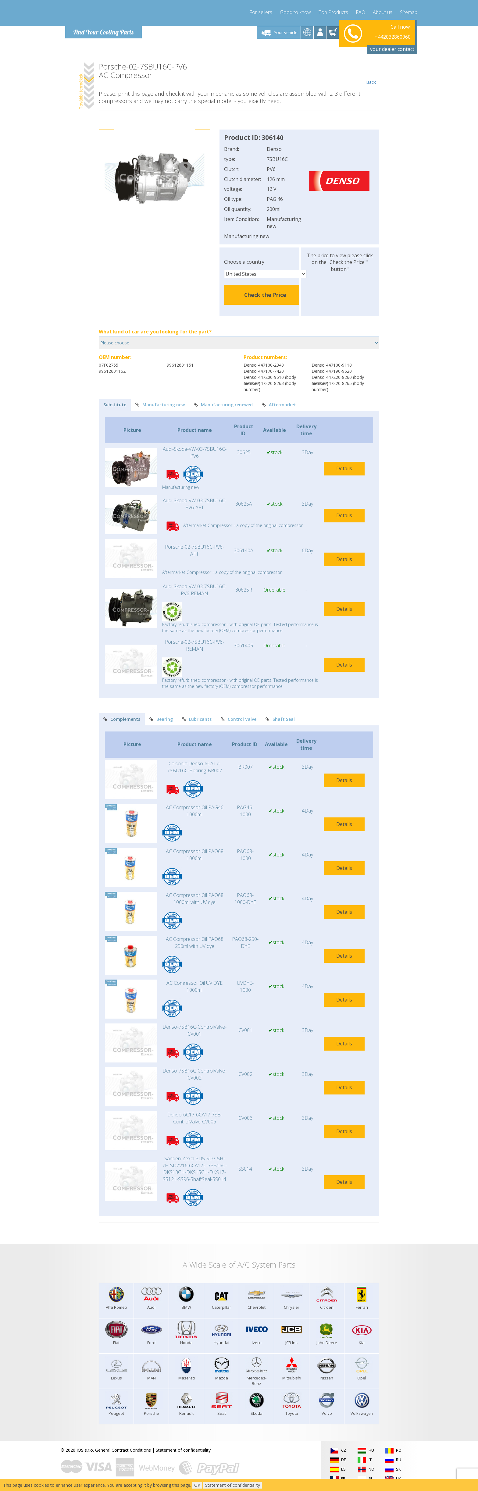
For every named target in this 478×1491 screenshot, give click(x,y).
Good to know (295, 12)
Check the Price (265, 294)
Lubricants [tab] (197, 719)
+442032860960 (393, 32)
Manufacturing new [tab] (160, 404)
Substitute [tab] (114, 404)
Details (344, 468)
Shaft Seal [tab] (280, 719)
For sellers (260, 12)
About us (382, 12)
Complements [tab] (121, 719)
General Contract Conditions (123, 1450)
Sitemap (408, 12)
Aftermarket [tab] (279, 404)
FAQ (360, 12)
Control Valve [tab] (238, 719)
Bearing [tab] (161, 719)
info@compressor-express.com (380, 39)
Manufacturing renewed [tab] (223, 404)
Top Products (333, 12)
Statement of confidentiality (183, 1450)
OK (197, 1485)
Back (370, 73)
